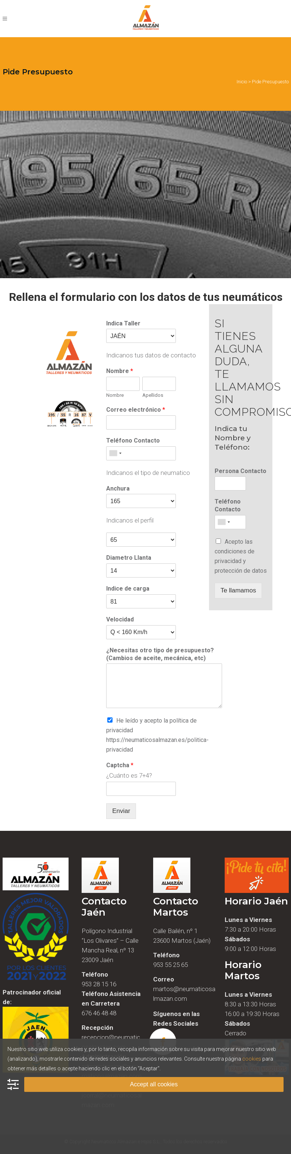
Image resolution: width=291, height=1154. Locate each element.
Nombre (119, 371)
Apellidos (152, 395)
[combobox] (115, 453)
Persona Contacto (240, 471)
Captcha (119, 765)
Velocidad (120, 619)
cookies (251, 1059)
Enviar (121, 810)
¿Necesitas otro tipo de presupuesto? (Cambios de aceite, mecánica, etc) (160, 654)
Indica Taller (123, 323)
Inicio (242, 81)
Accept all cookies (154, 1084)
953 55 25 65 (170, 964)
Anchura (118, 488)
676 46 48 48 (99, 1013)
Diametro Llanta (128, 557)
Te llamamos (238, 590)
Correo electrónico (135, 409)
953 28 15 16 (99, 984)
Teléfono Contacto (133, 440)
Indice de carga (127, 588)
